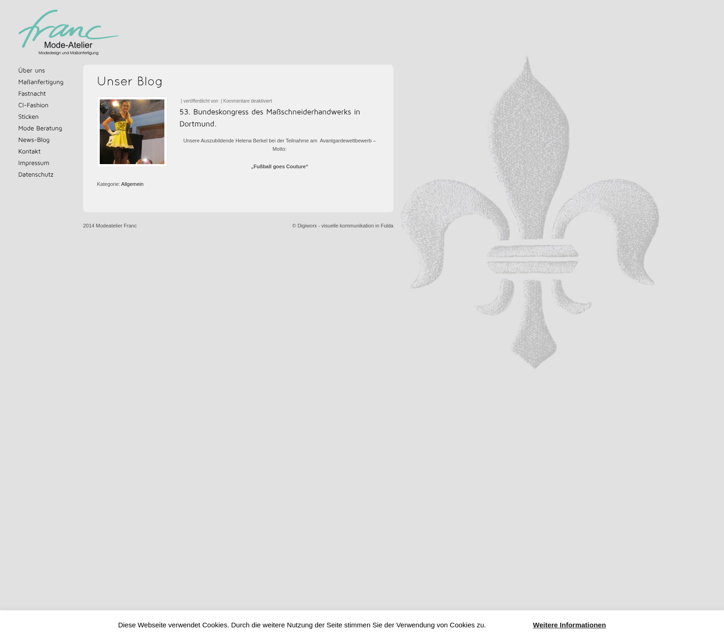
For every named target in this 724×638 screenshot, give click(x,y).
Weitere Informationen (569, 625)
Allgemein (132, 184)
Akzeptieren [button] (509, 625)
